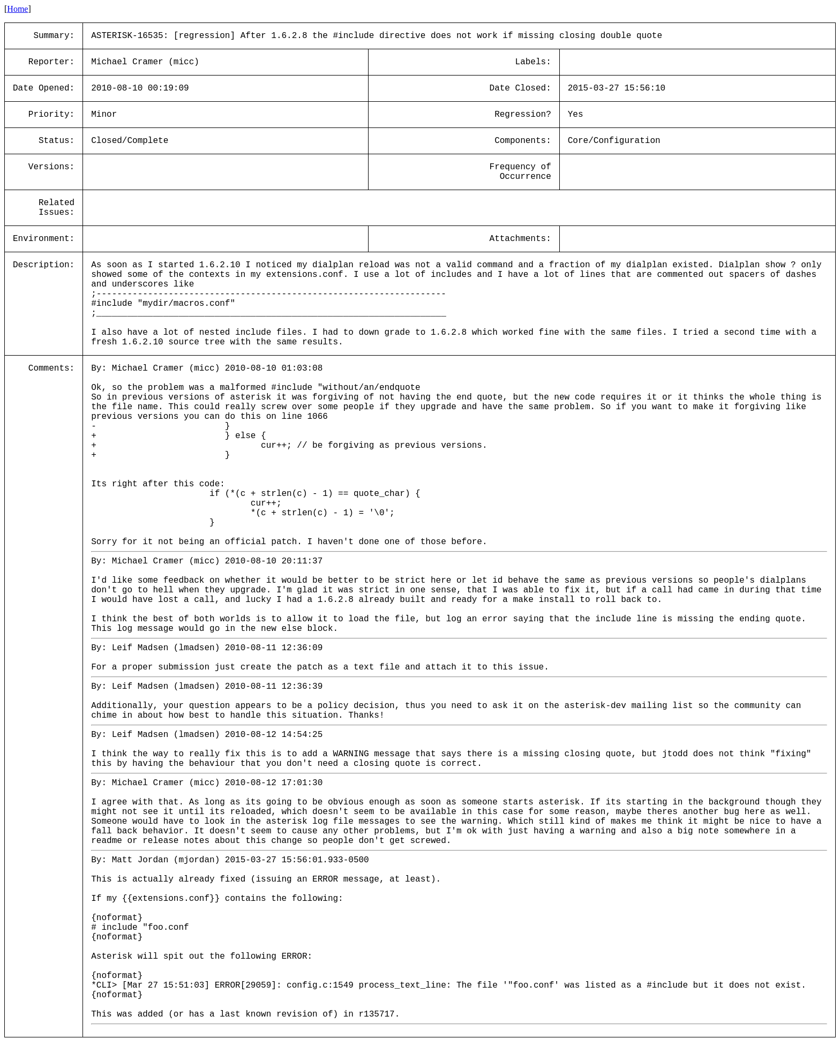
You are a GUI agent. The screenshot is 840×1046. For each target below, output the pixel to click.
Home (17, 8)
